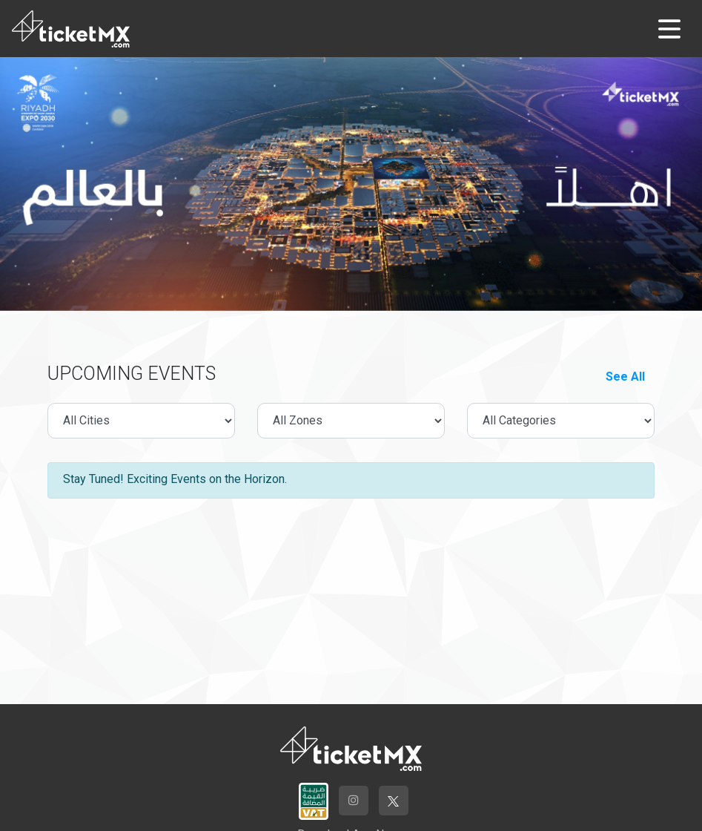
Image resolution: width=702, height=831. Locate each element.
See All (625, 376)
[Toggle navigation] (669, 29)
